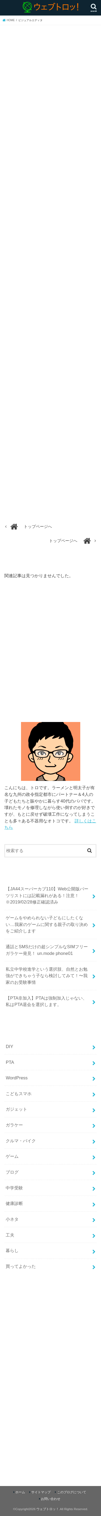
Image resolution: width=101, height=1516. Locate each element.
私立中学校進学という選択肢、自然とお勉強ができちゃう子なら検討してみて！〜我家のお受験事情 (47, 976)
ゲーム (12, 1156)
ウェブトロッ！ (47, 1509)
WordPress (16, 1077)
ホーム (20, 1492)
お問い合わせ (50, 1498)
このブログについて (71, 1492)
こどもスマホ (19, 1093)
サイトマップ (41, 1492)
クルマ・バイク (21, 1140)
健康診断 (14, 1203)
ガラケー (14, 1124)
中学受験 (14, 1187)
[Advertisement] (49, 652)
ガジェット (16, 1109)
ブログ (12, 1172)
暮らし (12, 1250)
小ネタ (12, 1219)
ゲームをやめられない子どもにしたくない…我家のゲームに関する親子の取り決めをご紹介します (47, 924)
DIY (9, 1046)
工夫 (10, 1235)
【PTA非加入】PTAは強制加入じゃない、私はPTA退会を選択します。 (46, 1001)
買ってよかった (21, 1266)
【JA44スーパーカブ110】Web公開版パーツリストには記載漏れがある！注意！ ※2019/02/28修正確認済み (47, 895)
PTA (10, 1062)
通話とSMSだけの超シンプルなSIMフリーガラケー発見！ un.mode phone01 (47, 950)
